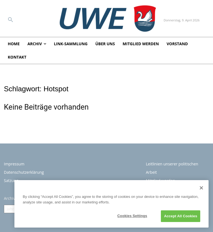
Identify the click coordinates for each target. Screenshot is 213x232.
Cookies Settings (132, 216)
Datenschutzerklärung (24, 172)
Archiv (9, 198)
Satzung (11, 180)
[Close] (201, 188)
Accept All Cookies (180, 216)
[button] (10, 20)
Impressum (14, 164)
